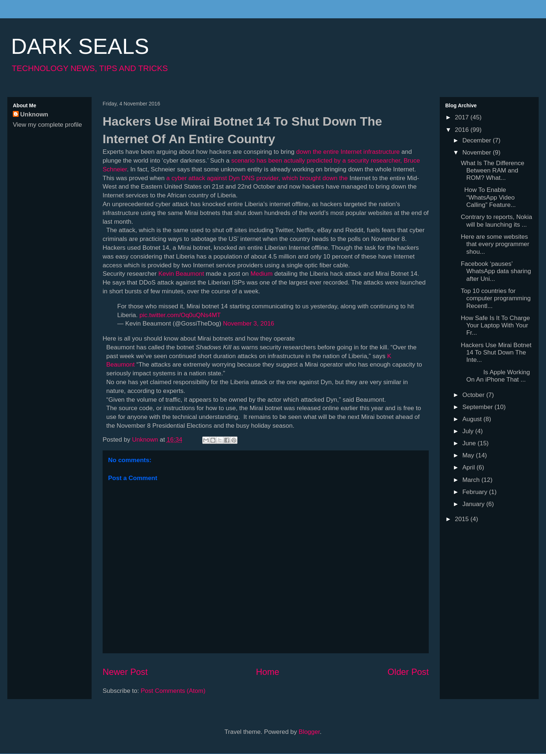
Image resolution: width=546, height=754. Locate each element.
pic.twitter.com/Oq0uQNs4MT (180, 315)
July (468, 431)
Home (267, 672)
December (477, 140)
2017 (463, 117)
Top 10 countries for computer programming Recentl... (496, 298)
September (478, 407)
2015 (463, 519)
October (474, 394)
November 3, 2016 (248, 323)
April (469, 467)
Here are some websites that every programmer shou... (495, 244)
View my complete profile (47, 124)
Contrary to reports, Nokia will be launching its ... (496, 220)
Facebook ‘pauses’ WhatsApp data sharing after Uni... (496, 271)
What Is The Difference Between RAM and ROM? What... (492, 171)
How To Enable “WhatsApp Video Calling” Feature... (488, 197)
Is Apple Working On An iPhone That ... (495, 376)
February (475, 492)
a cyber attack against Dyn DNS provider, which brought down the (257, 178)
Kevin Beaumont (181, 273)
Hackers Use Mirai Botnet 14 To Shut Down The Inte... (496, 353)
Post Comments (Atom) (173, 690)
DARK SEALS (80, 46)
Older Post (408, 672)
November (477, 152)
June (470, 443)
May (469, 455)
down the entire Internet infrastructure (348, 151)
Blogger (309, 731)
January (474, 504)
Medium (262, 273)
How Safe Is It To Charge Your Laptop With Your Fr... (495, 326)
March (472, 479)
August (473, 419)
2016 (463, 129)
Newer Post (125, 672)
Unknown (34, 114)
